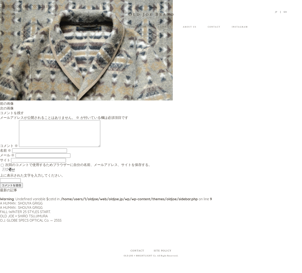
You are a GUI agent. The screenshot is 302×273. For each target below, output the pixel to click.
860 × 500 (30, 6)
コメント (9, 151)
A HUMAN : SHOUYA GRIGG (21, 208)
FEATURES (111, 27)
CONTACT (214, 27)
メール (7, 160)
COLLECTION (138, 27)
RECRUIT (87, 27)
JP (276, 12)
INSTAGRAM (240, 27)
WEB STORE (62, 27)
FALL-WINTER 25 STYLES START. (25, 217)
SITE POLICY (162, 255)
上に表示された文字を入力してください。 (32, 180)
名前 (5, 155)
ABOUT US (189, 27)
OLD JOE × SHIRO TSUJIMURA (24, 221)
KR (285, 12)
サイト (5, 165)
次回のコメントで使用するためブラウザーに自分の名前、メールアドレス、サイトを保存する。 (78, 170)
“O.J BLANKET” (50, 6)
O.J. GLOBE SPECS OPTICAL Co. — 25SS (30, 225)
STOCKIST (164, 27)
